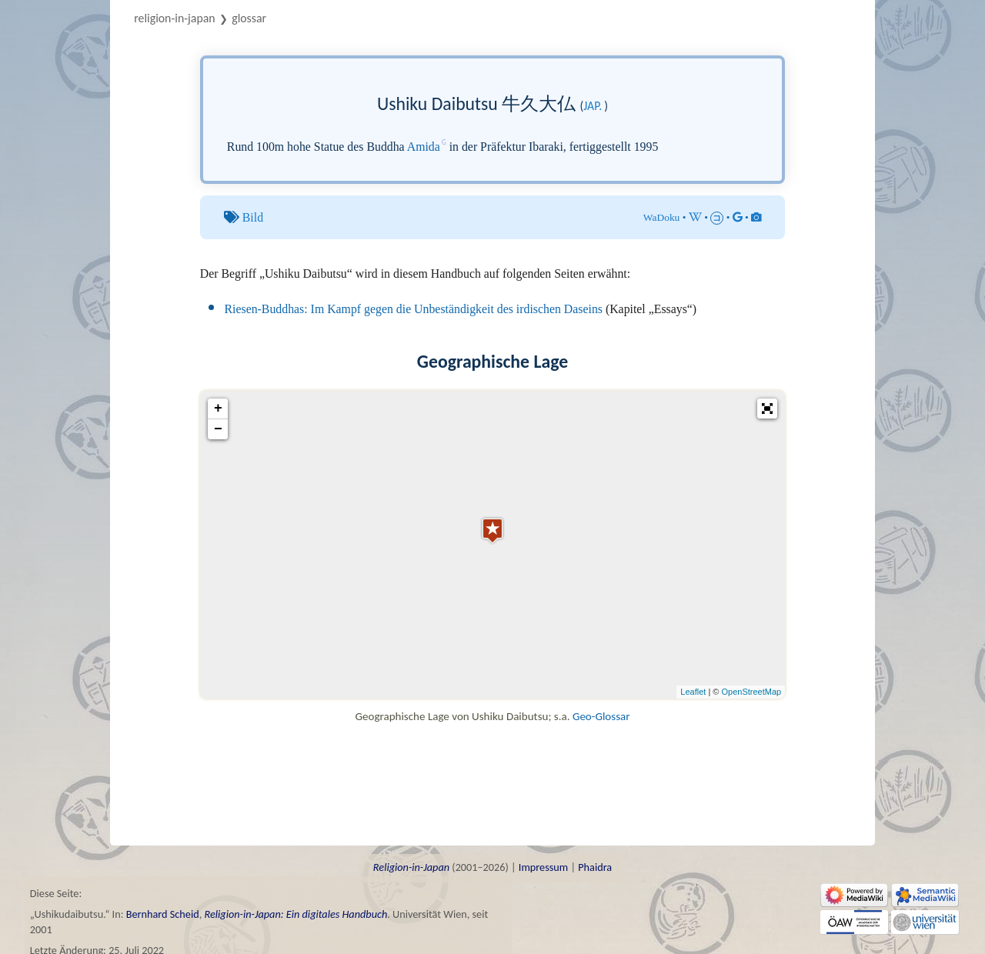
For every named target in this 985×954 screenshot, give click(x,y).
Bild (252, 217)
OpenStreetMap (752, 691)
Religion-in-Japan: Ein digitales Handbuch (295, 914)
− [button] (218, 429)
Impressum (543, 867)
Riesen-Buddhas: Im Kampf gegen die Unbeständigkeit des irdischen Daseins (414, 308)
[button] (767, 409)
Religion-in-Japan (174, 18)
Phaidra (595, 867)
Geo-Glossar (601, 716)
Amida (423, 146)
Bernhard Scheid (162, 914)
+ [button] (218, 408)
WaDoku (661, 217)
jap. (592, 105)
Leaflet (693, 691)
